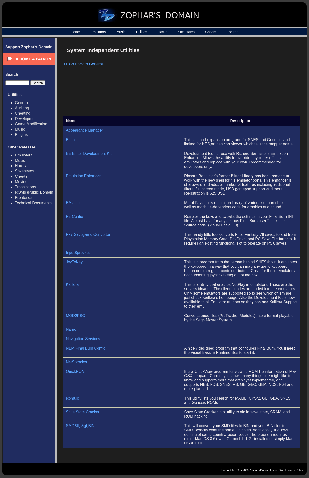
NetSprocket (76, 362)
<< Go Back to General (83, 64)
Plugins (21, 135)
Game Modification (31, 124)
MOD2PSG (75, 316)
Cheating (22, 113)
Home (75, 32)
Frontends (23, 198)
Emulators (98, 32)
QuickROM (75, 371)
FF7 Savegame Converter (88, 234)
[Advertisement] (259, 79)
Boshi (71, 140)
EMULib (73, 203)
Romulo (72, 398)
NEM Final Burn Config (85, 348)
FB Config (74, 216)
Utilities (141, 32)
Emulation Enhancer (83, 176)
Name (71, 329)
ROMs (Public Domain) (35, 192)
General (22, 103)
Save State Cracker (82, 412)
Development (26, 119)
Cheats (210, 32)
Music (121, 32)
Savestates (186, 32)
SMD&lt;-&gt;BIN (80, 426)
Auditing (22, 108)
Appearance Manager (84, 130)
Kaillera (72, 284)
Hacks (162, 32)
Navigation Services (83, 339)
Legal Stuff (278, 470)
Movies (21, 182)
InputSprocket (78, 253)
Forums (232, 32)
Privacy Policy (295, 470)
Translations (25, 187)
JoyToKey (74, 262)
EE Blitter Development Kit (89, 153)
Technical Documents (33, 203)
